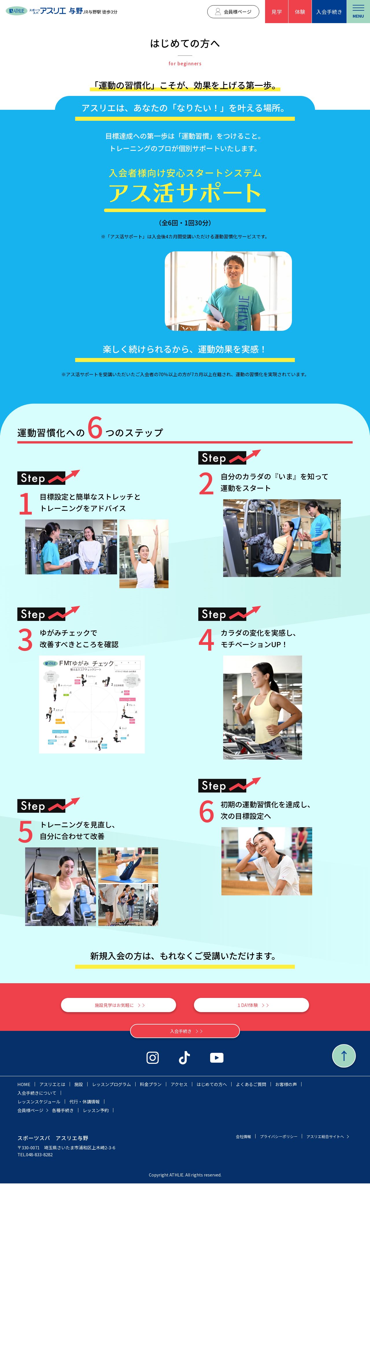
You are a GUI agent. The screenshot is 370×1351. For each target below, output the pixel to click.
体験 (300, 11)
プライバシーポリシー (270, 1304)
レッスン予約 (96, 1278)
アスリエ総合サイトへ (322, 1304)
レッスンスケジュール (38, 1269)
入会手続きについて (36, 1260)
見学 (276, 11)
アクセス (179, 1252)
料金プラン (151, 1252)
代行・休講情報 (84, 1269)
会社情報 (230, 1304)
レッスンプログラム (111, 1252)
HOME (23, 1252)
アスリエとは (52, 1252)
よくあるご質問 (251, 1252)
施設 (78, 1252)
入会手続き (329, 11)
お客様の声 (286, 1252)
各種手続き (63, 1278)
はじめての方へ (212, 1252)
